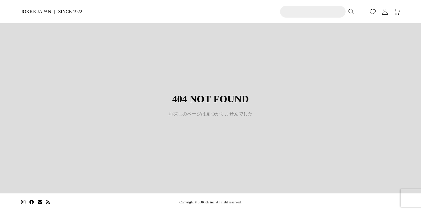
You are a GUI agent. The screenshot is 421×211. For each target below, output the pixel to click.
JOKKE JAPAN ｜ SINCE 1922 (51, 11)
